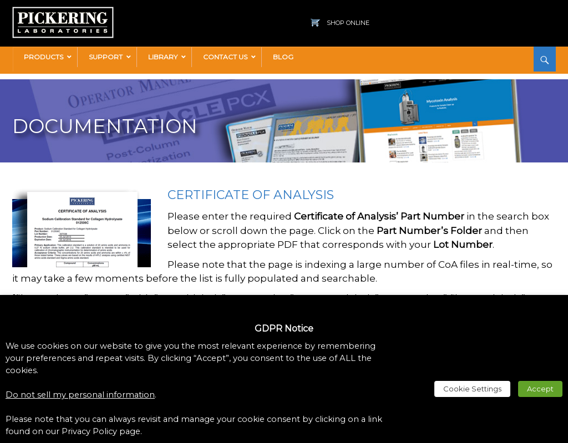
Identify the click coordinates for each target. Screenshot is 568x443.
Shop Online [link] (348, 23)
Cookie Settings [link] (472, 388)
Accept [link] (540, 388)
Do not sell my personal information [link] (80, 395)
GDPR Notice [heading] (284, 328)
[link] (63, 12)
